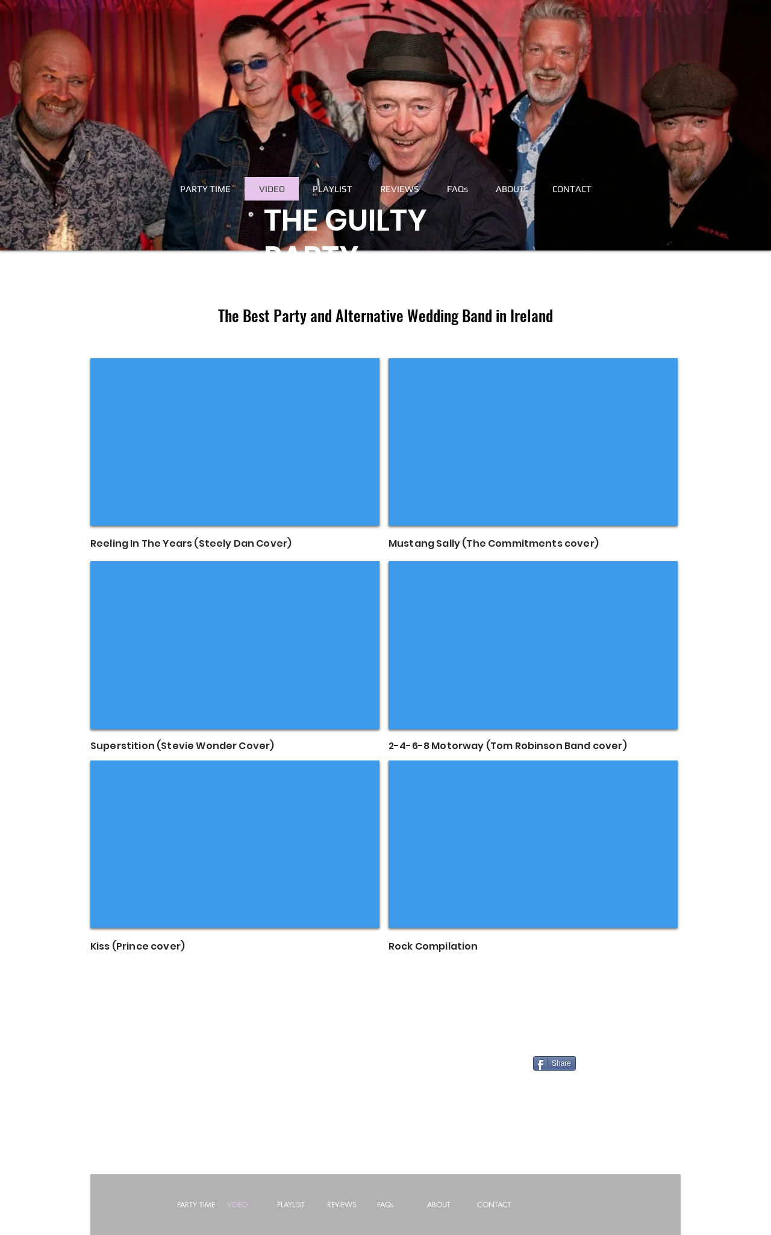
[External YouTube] (235, 442)
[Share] (554, 1063)
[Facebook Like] (221, 1068)
